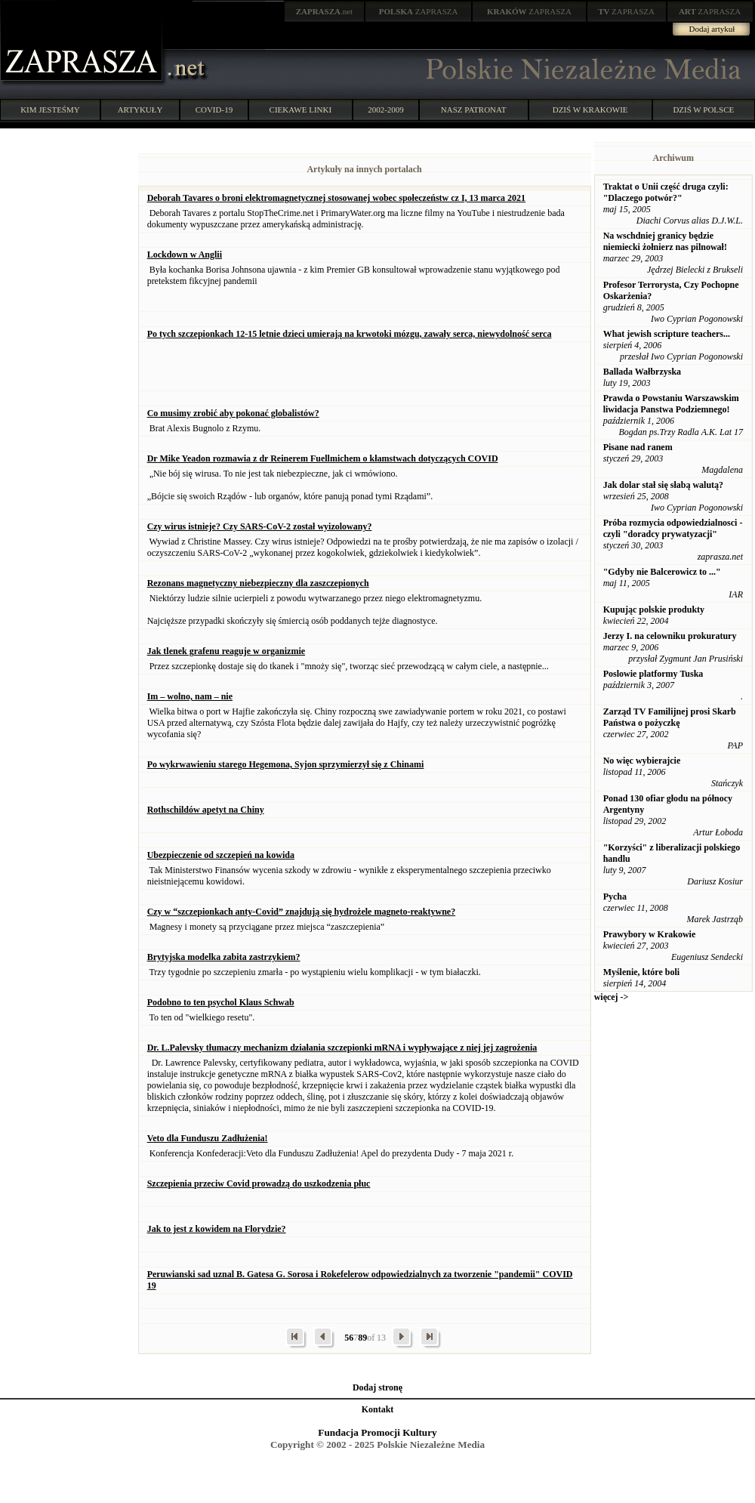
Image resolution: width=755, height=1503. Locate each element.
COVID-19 (214, 109)
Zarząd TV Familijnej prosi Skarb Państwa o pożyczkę (669, 717)
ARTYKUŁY (140, 109)
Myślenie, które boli (641, 972)
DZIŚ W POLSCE (703, 109)
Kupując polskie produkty (654, 609)
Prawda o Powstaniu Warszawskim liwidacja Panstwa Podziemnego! (671, 404)
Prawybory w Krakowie (649, 934)
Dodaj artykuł (712, 28)
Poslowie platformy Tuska (653, 673)
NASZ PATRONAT (474, 109)
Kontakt (378, 1409)
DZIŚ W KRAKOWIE (590, 109)
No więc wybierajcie (642, 760)
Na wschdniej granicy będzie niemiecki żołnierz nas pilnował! (665, 241)
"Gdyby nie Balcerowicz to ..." (662, 571)
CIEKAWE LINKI (301, 109)
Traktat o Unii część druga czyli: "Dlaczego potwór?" (666, 192)
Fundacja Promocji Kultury (377, 1432)
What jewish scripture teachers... (666, 334)
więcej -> (611, 997)
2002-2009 (386, 109)
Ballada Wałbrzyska (642, 371)
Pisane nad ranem (638, 447)
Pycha (615, 896)
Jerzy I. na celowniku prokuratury (670, 636)
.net (324, 11)
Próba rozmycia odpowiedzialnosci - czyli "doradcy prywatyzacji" (673, 528)
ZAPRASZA (418, 11)
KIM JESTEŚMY (50, 109)
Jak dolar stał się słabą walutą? (663, 485)
